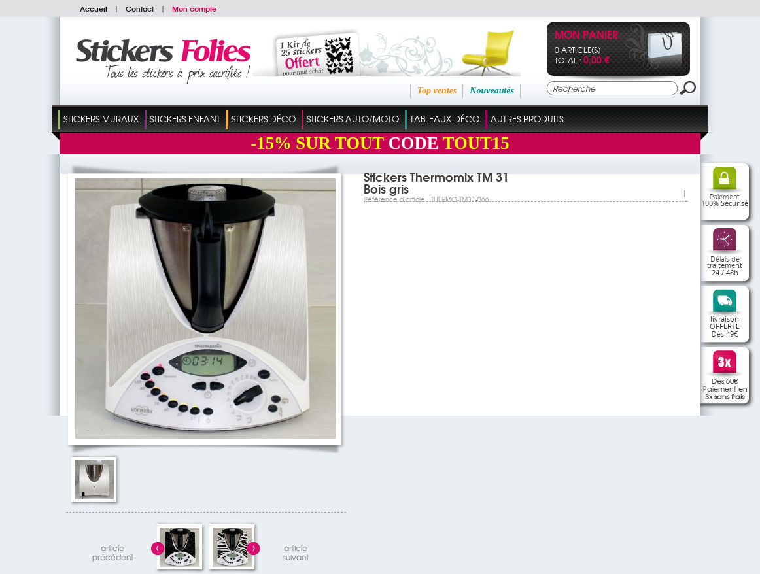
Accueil (93, 8)
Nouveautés (492, 90)
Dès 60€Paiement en (725, 388)
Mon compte (194, 8)
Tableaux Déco (444, 118)
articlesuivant (296, 551)
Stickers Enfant (185, 118)
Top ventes (437, 90)
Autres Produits (527, 118)
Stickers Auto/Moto (353, 118)
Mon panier (586, 35)
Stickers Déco (264, 118)
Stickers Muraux (101, 118)
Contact (140, 8)
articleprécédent (112, 551)
